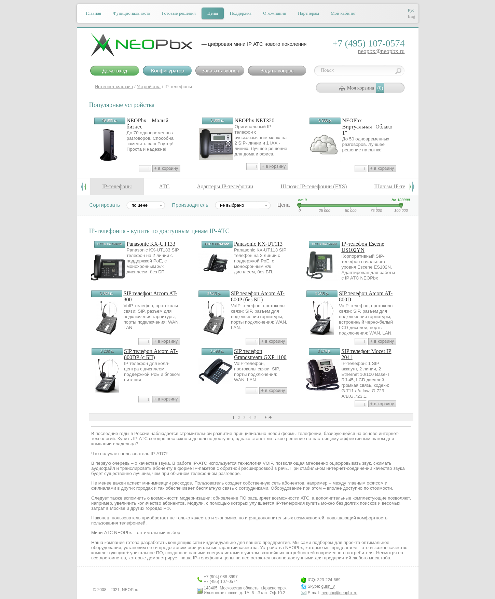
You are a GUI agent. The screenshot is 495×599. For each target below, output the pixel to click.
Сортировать (105, 205)
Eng (411, 16)
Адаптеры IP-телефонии (225, 186)
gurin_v (328, 586)
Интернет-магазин (114, 86)
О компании (274, 13)
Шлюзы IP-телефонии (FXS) (313, 186)
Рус (411, 10)
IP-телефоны (117, 186)
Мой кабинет (343, 13)
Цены (212, 13)
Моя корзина (360, 88)
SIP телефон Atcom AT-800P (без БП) (258, 296)
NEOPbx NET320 (254, 120)
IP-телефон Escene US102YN (362, 247)
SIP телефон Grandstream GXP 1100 (260, 354)
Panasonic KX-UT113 (258, 244)
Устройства (149, 86)
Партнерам (308, 13)
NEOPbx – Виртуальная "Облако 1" (367, 127)
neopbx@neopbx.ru (381, 51)
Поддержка (240, 13)
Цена (283, 205)
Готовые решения (179, 13)
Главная (93, 13)
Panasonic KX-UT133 (151, 244)
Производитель (190, 205)
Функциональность (131, 13)
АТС (164, 186)
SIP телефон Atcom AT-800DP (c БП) (151, 354)
